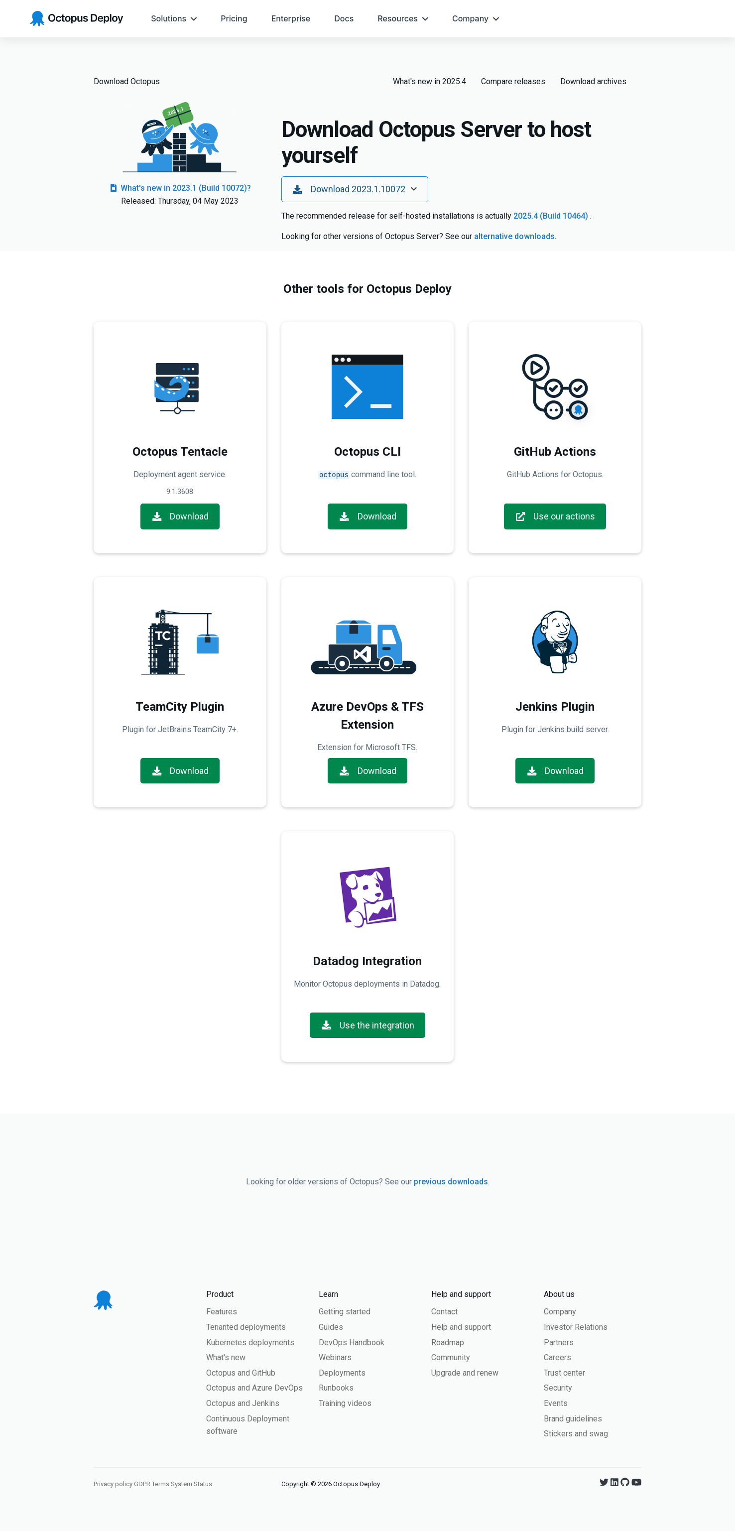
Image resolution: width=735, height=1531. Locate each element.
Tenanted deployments (246, 1326)
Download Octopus (127, 81)
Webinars (335, 1356)
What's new (225, 1356)
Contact (444, 1310)
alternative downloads (514, 236)
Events (556, 1402)
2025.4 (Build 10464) (551, 216)
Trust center (564, 1372)
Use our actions (555, 515)
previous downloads (451, 1180)
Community (450, 1356)
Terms (160, 1483)
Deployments (342, 1372)
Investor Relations (576, 1326)
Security (558, 1387)
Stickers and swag (576, 1432)
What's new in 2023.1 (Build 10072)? (180, 188)
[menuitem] (174, 18)
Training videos (345, 1402)
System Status (191, 1483)
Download (180, 515)
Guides (331, 1326)
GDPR (142, 1483)
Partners (559, 1341)
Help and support (461, 1326)
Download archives (593, 81)
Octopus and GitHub (240, 1372)
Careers (557, 1356)
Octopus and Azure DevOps (254, 1387)
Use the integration (367, 1024)
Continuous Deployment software (247, 1424)
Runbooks (336, 1387)
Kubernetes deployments (250, 1341)
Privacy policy (113, 1483)
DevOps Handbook (351, 1341)
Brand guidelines (573, 1417)
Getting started (344, 1310)
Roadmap (447, 1341)
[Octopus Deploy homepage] (76, 18)
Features (221, 1310)
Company (560, 1310)
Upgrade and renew (464, 1372)
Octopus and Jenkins (242, 1402)
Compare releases (513, 81)
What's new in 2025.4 (429, 81)
